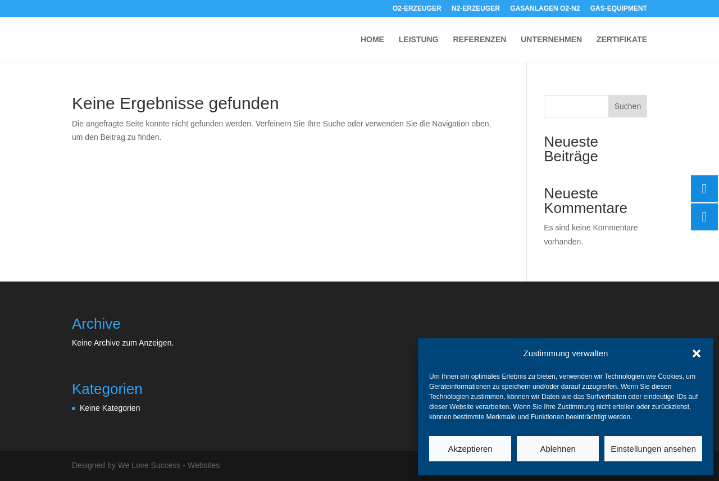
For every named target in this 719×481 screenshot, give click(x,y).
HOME (372, 39)
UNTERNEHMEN (551, 39)
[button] (696, 353)
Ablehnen (557, 448)
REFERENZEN (479, 39)
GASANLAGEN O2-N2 (545, 8)
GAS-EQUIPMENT (618, 8)
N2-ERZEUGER (476, 8)
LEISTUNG (419, 39)
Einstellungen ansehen (653, 448)
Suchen (628, 106)
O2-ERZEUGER (417, 8)
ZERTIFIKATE (622, 39)
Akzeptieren (470, 448)
